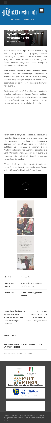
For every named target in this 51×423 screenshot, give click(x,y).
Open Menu (5, 2)
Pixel (7, 420)
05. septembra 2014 (16, 41)
